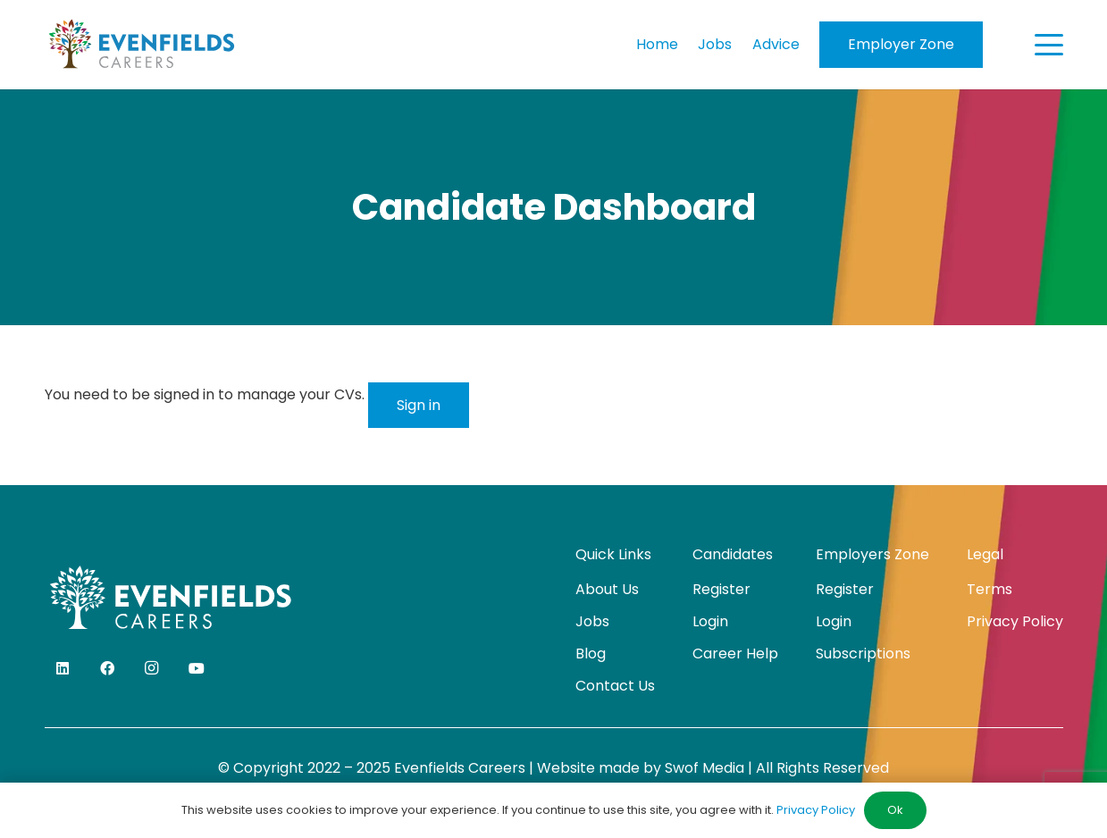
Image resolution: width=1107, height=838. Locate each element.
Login (710, 621)
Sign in (418, 405)
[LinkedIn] (62, 668)
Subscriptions (863, 653)
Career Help (735, 653)
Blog (590, 653)
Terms (989, 589)
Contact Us (615, 685)
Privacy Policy (1015, 621)
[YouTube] (196, 668)
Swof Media (704, 768)
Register (721, 589)
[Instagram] (152, 668)
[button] (1049, 44)
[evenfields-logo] (142, 44)
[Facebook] (107, 668)
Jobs (592, 621)
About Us (607, 589)
